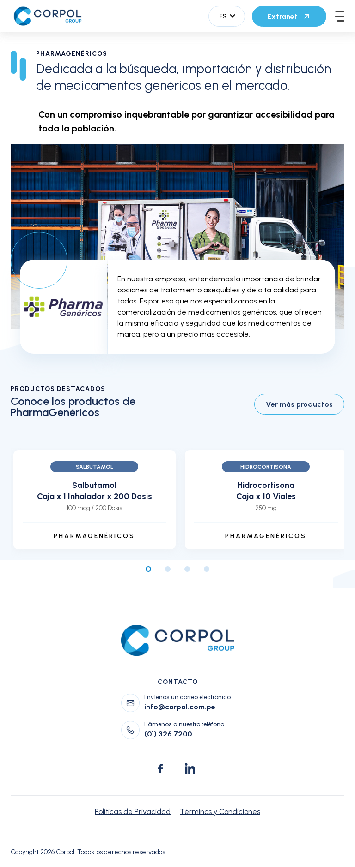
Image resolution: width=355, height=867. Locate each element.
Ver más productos (299, 404)
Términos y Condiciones (220, 811)
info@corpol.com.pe (179, 706)
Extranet (289, 16)
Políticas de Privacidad (133, 811)
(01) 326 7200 (168, 734)
